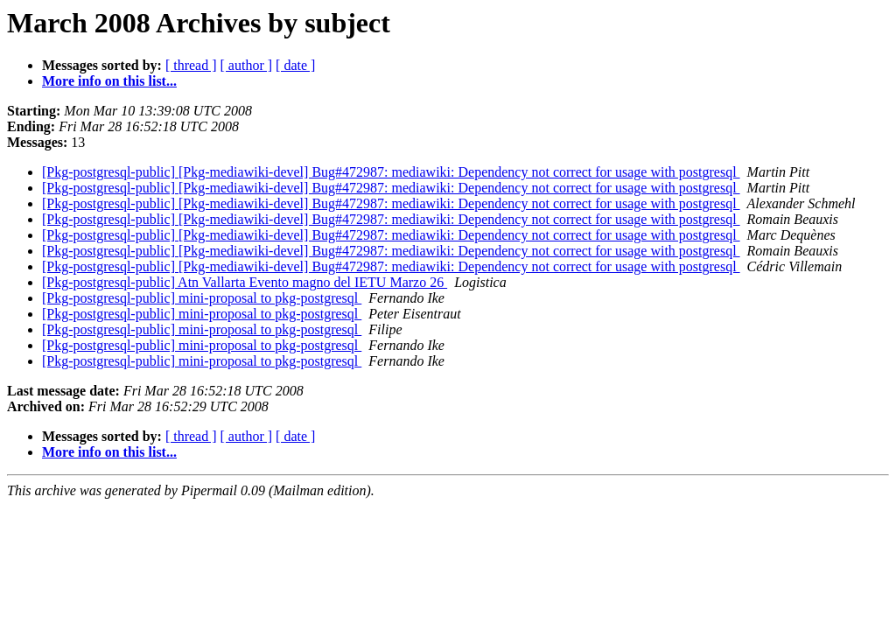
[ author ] (246, 65)
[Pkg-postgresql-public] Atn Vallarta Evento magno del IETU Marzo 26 (244, 282)
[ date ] (295, 65)
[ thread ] (191, 65)
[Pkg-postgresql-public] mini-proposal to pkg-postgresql (201, 297)
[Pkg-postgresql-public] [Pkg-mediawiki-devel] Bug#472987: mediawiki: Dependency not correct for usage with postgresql (391, 171)
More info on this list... (109, 81)
